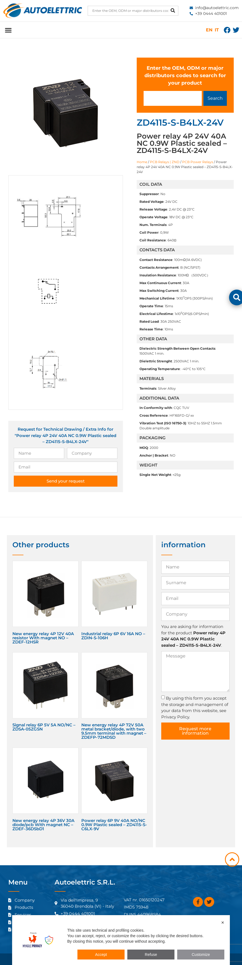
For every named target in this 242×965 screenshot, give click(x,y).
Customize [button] (201, 954)
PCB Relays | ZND (164, 162)
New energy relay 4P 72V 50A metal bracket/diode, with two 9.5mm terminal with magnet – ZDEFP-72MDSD (113, 731)
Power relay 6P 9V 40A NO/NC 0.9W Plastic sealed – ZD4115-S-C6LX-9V (114, 824)
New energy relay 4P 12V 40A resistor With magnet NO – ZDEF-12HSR (43, 638)
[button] (8, 30)
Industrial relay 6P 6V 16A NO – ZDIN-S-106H (113, 635)
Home (142, 162)
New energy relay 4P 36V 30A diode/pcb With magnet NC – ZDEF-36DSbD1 (43, 824)
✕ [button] (222, 922)
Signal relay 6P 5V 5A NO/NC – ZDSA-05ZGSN (44, 727)
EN (209, 30)
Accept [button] (101, 954)
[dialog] (121, 940)
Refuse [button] (151, 954)
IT (217, 30)
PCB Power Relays (197, 162)
